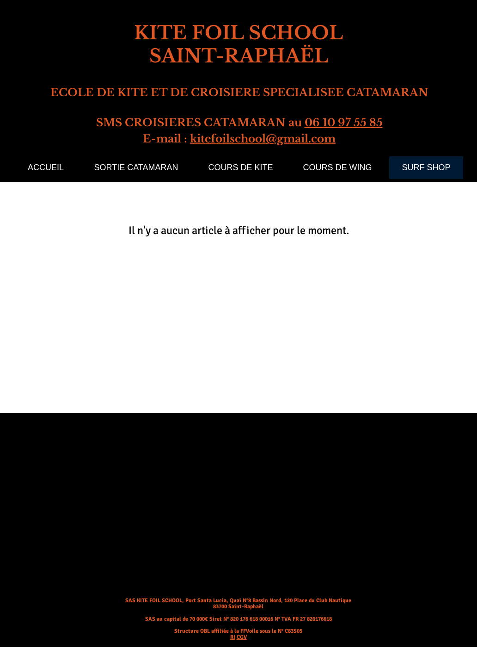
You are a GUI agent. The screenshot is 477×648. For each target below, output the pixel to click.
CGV (242, 637)
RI (232, 637)
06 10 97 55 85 (344, 122)
